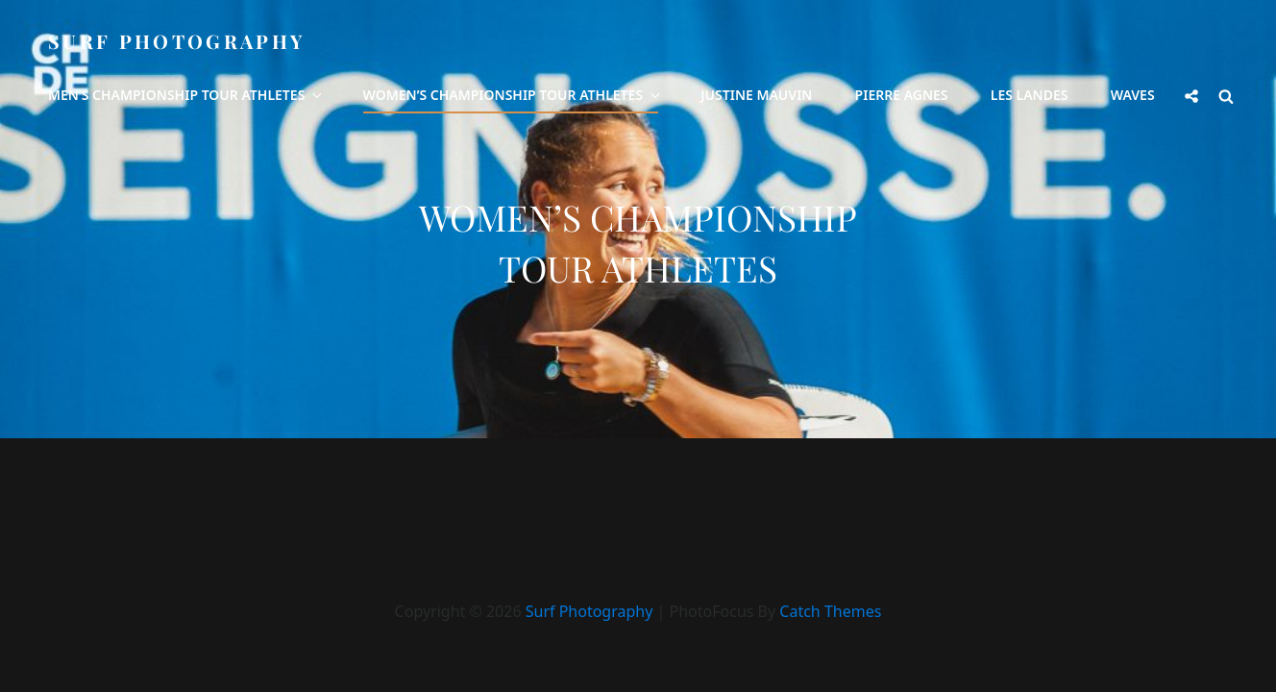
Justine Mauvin (756, 95)
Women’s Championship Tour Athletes (513, 95)
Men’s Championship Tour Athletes (186, 95)
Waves (1133, 95)
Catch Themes (830, 611)
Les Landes (1029, 95)
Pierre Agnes (901, 95)
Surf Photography (176, 41)
